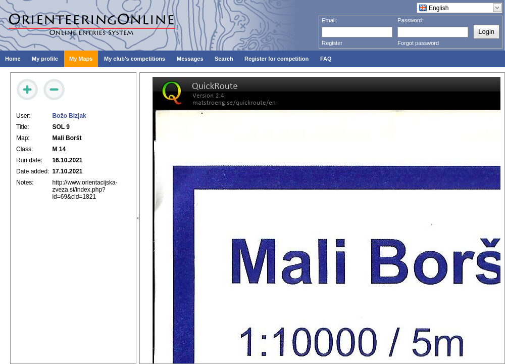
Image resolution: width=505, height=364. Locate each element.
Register (332, 43)
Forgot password (418, 43)
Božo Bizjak (69, 115)
